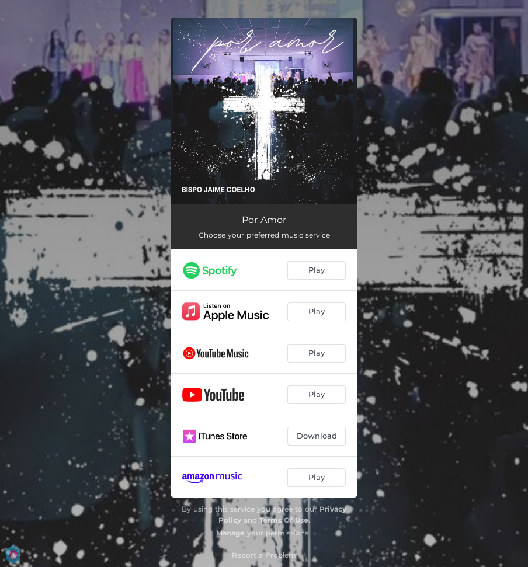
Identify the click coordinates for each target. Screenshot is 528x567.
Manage (230, 532)
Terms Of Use (283, 520)
